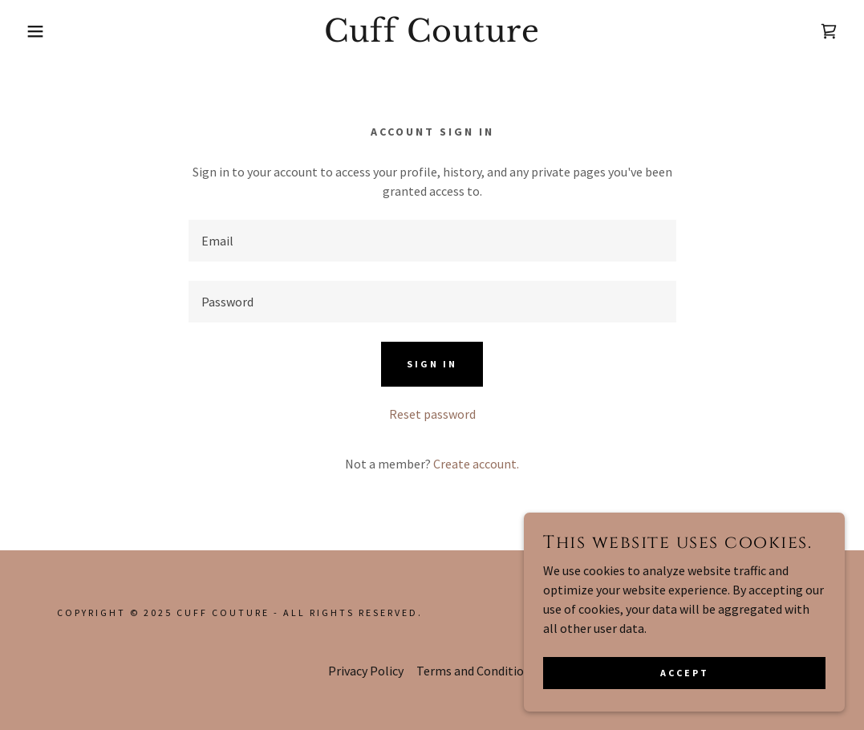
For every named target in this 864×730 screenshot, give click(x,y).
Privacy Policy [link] (366, 671)
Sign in (432, 364)
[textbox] (432, 241)
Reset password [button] (432, 414)
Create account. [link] (476, 464)
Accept (684, 673)
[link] (432, 37)
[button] (43, 31)
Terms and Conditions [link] (476, 671)
